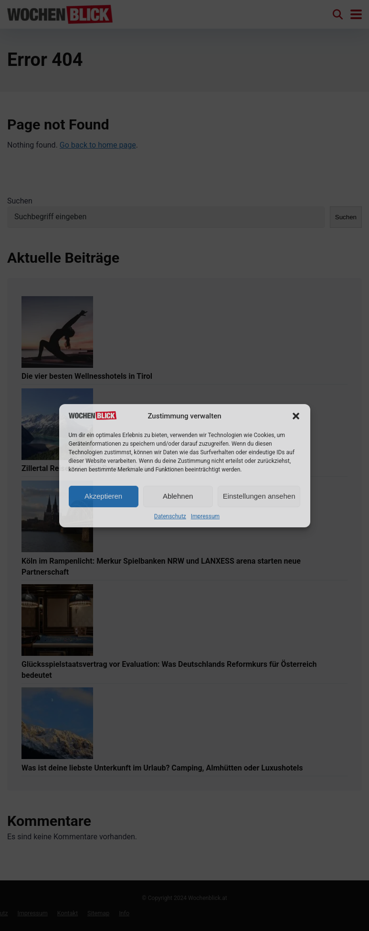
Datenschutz (170, 516)
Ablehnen (178, 496)
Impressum (205, 516)
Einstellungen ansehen (259, 496)
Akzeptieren (103, 496)
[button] (296, 416)
